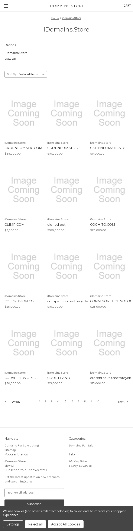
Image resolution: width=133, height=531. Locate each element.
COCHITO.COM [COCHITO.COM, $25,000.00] (102, 224)
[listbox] (32, 74)
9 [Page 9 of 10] (91, 401)
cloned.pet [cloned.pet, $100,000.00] (56, 224)
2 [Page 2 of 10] (45, 401)
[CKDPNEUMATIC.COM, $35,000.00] (23, 113)
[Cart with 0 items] (127, 5)
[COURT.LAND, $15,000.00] (66, 343)
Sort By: (12, 74)
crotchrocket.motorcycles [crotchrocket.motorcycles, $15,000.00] (109, 378)
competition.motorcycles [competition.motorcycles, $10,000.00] (66, 301)
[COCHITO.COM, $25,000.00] (109, 189)
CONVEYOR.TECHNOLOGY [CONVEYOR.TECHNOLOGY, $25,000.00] (109, 301)
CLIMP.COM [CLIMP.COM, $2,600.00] (14, 224)
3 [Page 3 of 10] (52, 401)
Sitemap (10, 450)
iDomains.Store (15, 53)
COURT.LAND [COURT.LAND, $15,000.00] (58, 378)
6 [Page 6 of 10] (72, 401)
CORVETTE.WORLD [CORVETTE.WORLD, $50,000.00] (20, 378)
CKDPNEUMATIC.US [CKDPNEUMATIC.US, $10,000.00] (64, 148)
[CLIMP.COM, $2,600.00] (23, 189)
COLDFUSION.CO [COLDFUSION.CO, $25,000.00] (19, 301)
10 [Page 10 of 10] (98, 401)
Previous (12, 402)
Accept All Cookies (65, 524)
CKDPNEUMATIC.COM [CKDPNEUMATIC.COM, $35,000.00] (23, 148)
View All (10, 59)
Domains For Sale (81, 445)
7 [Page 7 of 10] (79, 401)
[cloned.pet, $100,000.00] (66, 189)
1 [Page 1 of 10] (39, 401)
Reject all (35, 524)
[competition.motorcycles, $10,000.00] (66, 266)
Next (123, 402)
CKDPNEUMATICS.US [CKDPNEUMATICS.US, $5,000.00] (108, 148)
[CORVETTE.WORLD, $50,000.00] (23, 343)
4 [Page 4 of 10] (58, 401)
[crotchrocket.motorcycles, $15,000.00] (109, 343)
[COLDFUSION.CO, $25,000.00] (23, 266)
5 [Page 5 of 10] (65, 401)
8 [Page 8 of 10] (85, 401)
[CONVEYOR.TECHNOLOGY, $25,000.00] (109, 266)
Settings (13, 524)
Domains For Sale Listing (21, 445)
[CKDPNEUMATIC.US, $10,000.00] (66, 113)
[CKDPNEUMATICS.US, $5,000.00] (109, 113)
